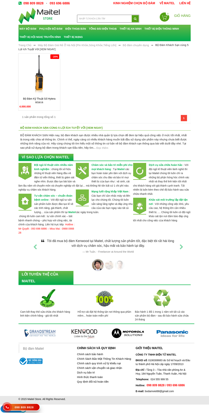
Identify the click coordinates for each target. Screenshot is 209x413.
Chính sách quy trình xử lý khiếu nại (99, 363)
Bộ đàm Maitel (33, 349)
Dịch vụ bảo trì (86, 372)
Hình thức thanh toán (90, 377)
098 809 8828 (33, 3)
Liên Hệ (184, 3)
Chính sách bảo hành (90, 354)
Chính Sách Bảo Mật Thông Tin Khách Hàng (104, 358)
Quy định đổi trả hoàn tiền (92, 381)
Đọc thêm (102, 147)
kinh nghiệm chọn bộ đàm (134, 3)
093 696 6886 (60, 3)
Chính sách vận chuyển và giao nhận (99, 368)
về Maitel (167, 3)
